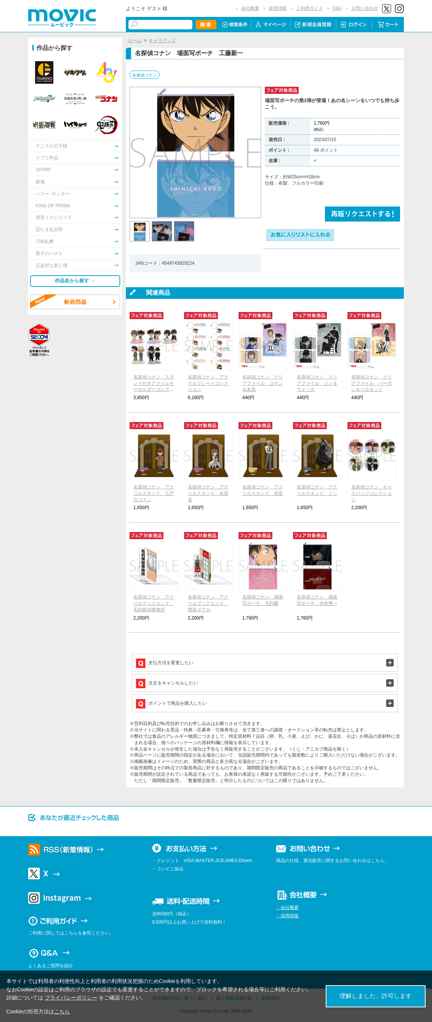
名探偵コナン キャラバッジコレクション (371, 493)
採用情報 (278, 8)
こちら (62, 1011)
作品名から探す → (75, 280)
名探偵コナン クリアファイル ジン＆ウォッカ (317, 383)
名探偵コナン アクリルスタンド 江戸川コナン (153, 493)
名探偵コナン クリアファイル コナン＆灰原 (262, 383)
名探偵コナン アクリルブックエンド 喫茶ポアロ (208, 603)
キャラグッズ (162, 40)
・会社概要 (287, 907)
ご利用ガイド (309, 8)
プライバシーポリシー (71, 998)
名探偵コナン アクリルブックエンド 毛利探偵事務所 (153, 603)
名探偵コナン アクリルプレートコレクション (208, 383)
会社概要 (250, 8)
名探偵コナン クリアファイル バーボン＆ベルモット (371, 383)
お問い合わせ (364, 8)
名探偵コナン (144, 75)
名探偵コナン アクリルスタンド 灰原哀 (208, 493)
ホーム (135, 40)
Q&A (337, 8)
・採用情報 (287, 915)
